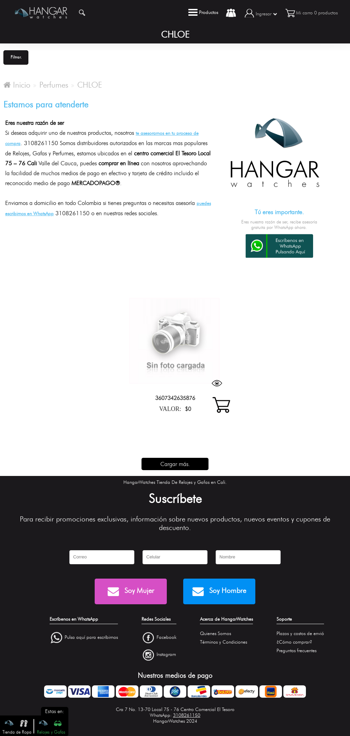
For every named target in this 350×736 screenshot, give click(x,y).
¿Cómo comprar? (294, 642)
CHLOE (89, 85)
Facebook (166, 637)
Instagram (166, 655)
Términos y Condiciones (223, 642)
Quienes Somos (215, 633)
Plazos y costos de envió (300, 633)
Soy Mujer (131, 591)
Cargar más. (175, 464)
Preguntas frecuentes (297, 651)
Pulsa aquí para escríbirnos (91, 637)
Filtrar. (16, 57)
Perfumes (53, 85)
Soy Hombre (219, 591)
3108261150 (186, 715)
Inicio (16, 85)
